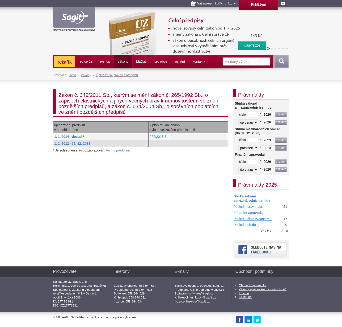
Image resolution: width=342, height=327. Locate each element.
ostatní (180, 61)
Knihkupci (245, 297)
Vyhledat (280, 61)
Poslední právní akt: (248, 206)
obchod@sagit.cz (212, 285)
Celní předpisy (184, 14)
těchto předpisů (117, 150)
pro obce (160, 61)
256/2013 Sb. (159, 137)
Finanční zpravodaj (249, 213)
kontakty (199, 61)
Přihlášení (258, 4)
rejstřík (65, 62)
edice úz (86, 61)
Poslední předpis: (246, 225)
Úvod (72, 75)
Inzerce (244, 293)
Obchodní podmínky (252, 285)
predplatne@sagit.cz (210, 289)
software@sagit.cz (200, 293)
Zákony (86, 75)
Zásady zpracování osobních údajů (263, 289)
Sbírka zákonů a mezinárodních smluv (252, 198)
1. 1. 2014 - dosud (68, 137)
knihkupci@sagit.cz (203, 297)
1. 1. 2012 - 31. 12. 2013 (72, 143)
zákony (123, 61)
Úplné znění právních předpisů (117, 75)
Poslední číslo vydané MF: (253, 219)
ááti (141, 61)
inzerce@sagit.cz (198, 301)
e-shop (105, 61)
